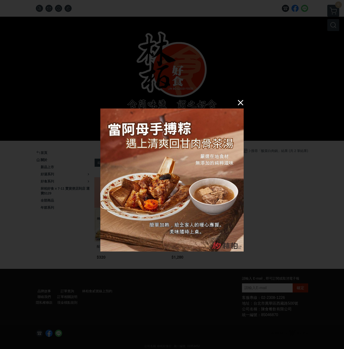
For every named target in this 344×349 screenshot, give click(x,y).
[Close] (240, 102)
